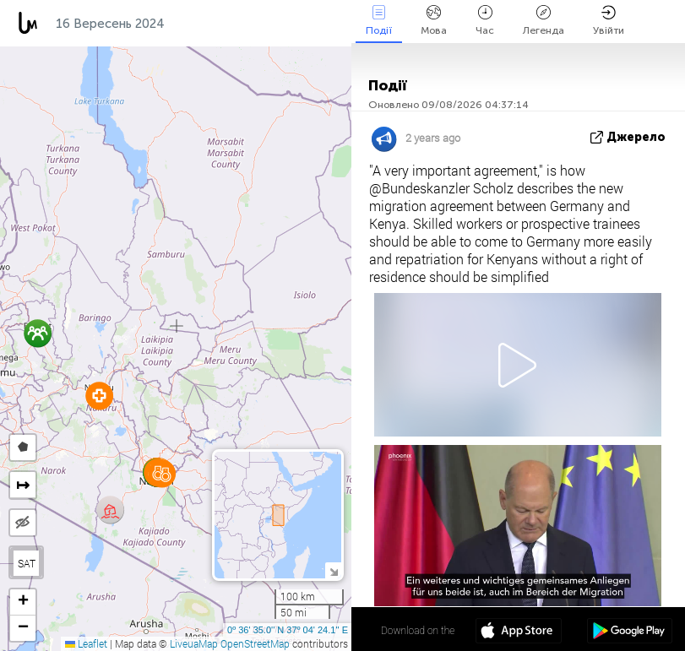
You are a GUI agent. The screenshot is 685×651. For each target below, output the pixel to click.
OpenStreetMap (255, 643)
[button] (99, 395)
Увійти (608, 20)
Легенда (543, 20)
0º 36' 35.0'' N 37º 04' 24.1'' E (287, 630)
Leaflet (86, 643)
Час (485, 20)
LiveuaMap (194, 643)
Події (379, 20)
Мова (434, 20)
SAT (26, 563)
